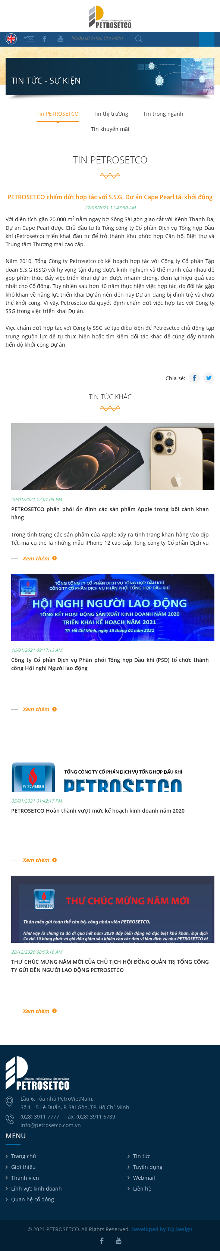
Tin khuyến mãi (110, 128)
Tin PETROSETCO (58, 113)
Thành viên (25, 1177)
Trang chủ (23, 1156)
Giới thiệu (23, 1166)
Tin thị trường (111, 113)
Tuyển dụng (148, 1166)
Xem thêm (35, 558)
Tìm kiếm (138, 38)
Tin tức (141, 1156)
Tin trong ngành (163, 113)
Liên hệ (142, 1188)
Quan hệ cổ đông (32, 1199)
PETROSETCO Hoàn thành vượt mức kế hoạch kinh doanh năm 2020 (98, 810)
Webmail (144, 1177)
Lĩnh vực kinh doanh (36, 1188)
